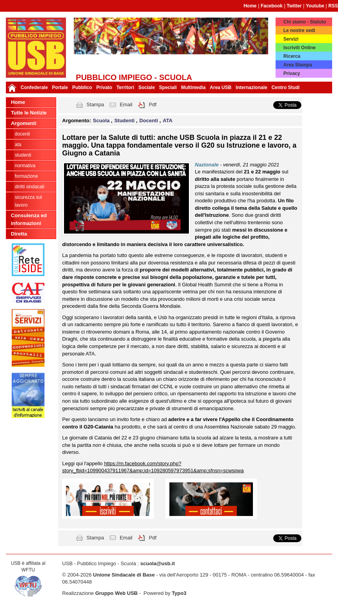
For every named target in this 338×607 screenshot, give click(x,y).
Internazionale (251, 87)
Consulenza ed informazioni (29, 219)
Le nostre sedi (299, 30)
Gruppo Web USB (116, 593)
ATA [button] (168, 120)
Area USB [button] (220, 87)
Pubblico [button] (82, 87)
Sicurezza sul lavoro (28, 201)
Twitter (294, 6)
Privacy (291, 73)
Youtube (315, 6)
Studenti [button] (125, 120)
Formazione (26, 176)
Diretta (19, 234)
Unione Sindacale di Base (124, 575)
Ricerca (291, 56)
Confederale (34, 87)
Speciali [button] (168, 87)
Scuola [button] (102, 120)
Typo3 (179, 593)
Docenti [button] (149, 120)
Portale (60, 87)
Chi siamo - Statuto (304, 22)
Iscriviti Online (299, 47)
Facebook (272, 6)
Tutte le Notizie (28, 113)
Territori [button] (125, 87)
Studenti (23, 155)
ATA (18, 144)
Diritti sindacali (29, 186)
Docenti (22, 134)
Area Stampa (297, 65)
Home (250, 6)
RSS (333, 6)
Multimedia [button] (193, 87)
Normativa (25, 165)
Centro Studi (286, 87)
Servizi (291, 39)
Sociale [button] (147, 87)
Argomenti (23, 123)
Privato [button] (104, 87)
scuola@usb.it (157, 563)
